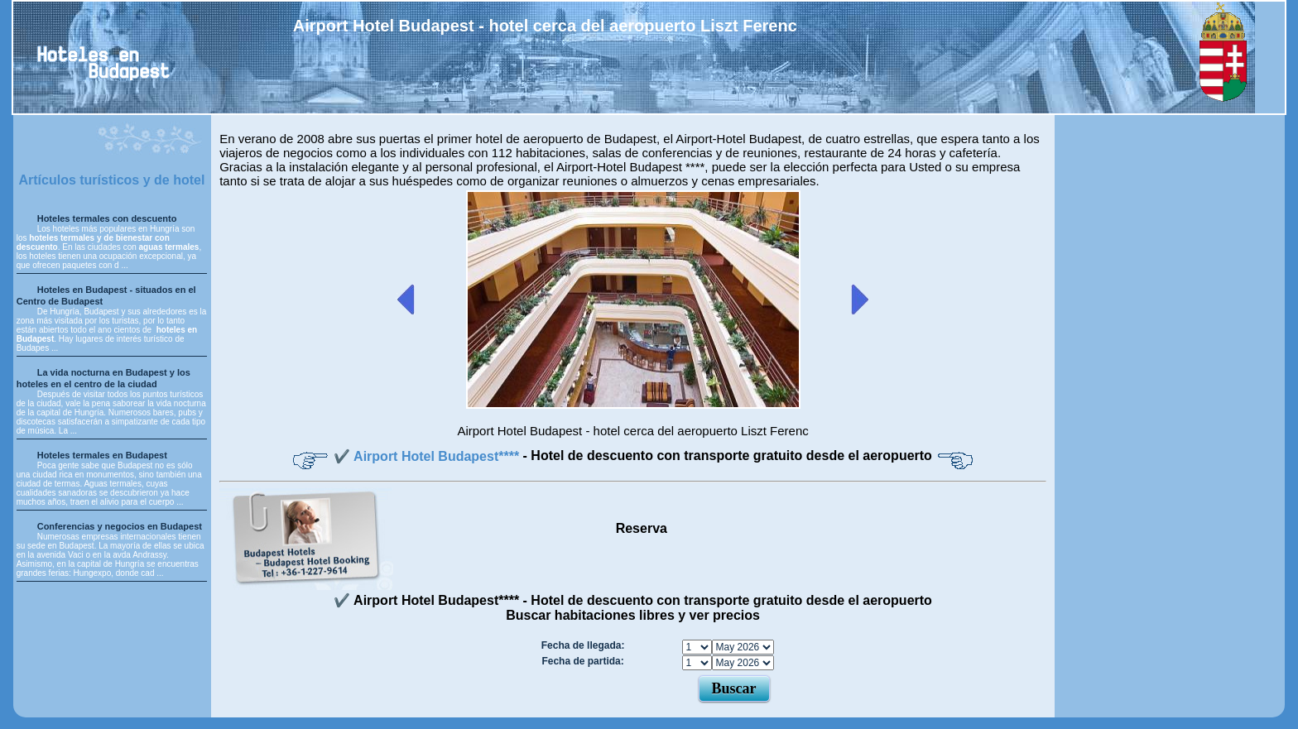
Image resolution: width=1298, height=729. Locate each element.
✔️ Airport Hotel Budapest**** (428, 456)
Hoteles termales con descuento (107, 218)
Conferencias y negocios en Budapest (119, 526)
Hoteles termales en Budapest (102, 455)
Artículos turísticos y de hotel (111, 180)
